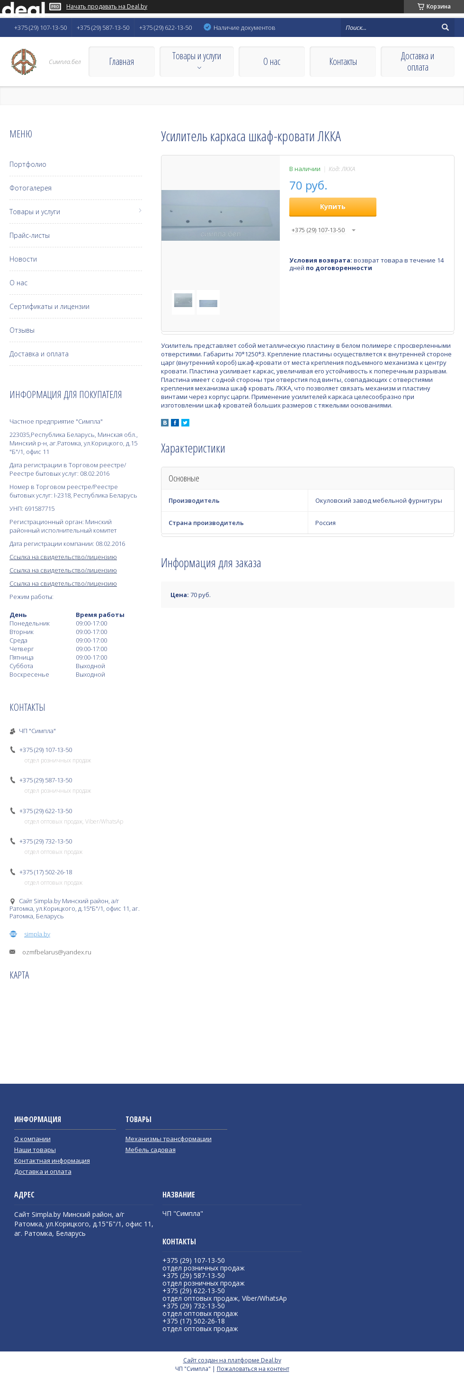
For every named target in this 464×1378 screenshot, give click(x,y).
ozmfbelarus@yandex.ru (56, 952)
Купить (333, 206)
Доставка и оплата (417, 61)
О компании (32, 1138)
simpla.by (37, 934)
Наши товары (35, 1149)
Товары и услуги (196, 55)
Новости (23, 258)
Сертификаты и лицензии (49, 306)
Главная (121, 61)
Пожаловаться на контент (253, 1369)
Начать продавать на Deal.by (106, 6)
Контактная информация (52, 1160)
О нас (271, 61)
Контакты (343, 61)
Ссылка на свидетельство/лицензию (63, 557)
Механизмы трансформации (168, 1138)
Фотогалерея (30, 187)
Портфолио (27, 164)
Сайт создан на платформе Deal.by (232, 1360)
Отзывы (22, 330)
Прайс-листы (29, 235)
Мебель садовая (150, 1149)
